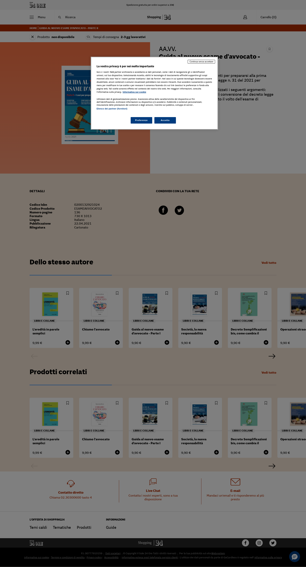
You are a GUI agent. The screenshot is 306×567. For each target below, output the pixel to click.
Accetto (165, 120)
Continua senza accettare (201, 61)
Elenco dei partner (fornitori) (112, 108)
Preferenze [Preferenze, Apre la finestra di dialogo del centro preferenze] (141, 120)
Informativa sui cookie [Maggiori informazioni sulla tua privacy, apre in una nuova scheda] (134, 92)
